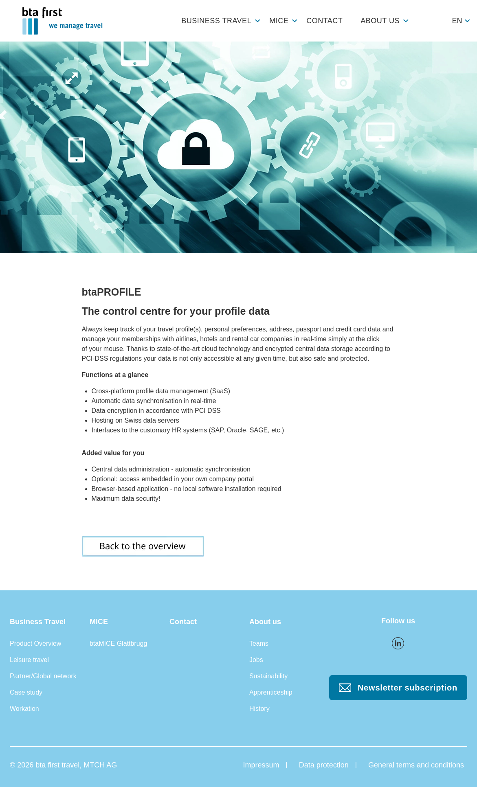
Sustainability (268, 676)
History (259, 708)
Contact (324, 21)
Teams (258, 643)
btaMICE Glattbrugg (118, 643)
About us (380, 21)
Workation (24, 708)
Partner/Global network (43, 676)
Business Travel (216, 21)
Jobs (256, 659)
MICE (278, 21)
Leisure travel (29, 659)
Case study (26, 692)
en (457, 21)
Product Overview (35, 643)
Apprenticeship (270, 692)
